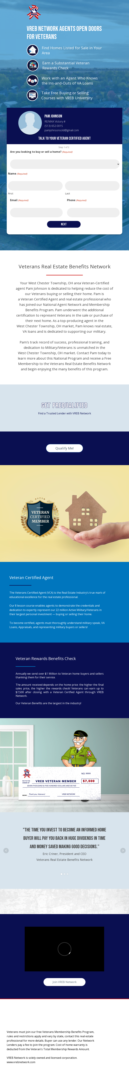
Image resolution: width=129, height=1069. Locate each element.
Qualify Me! (64, 448)
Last (67, 193)
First (10, 193)
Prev (6, 850)
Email (19, 200)
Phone (76, 200)
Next (123, 850)
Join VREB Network (65, 982)
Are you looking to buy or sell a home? (41, 152)
